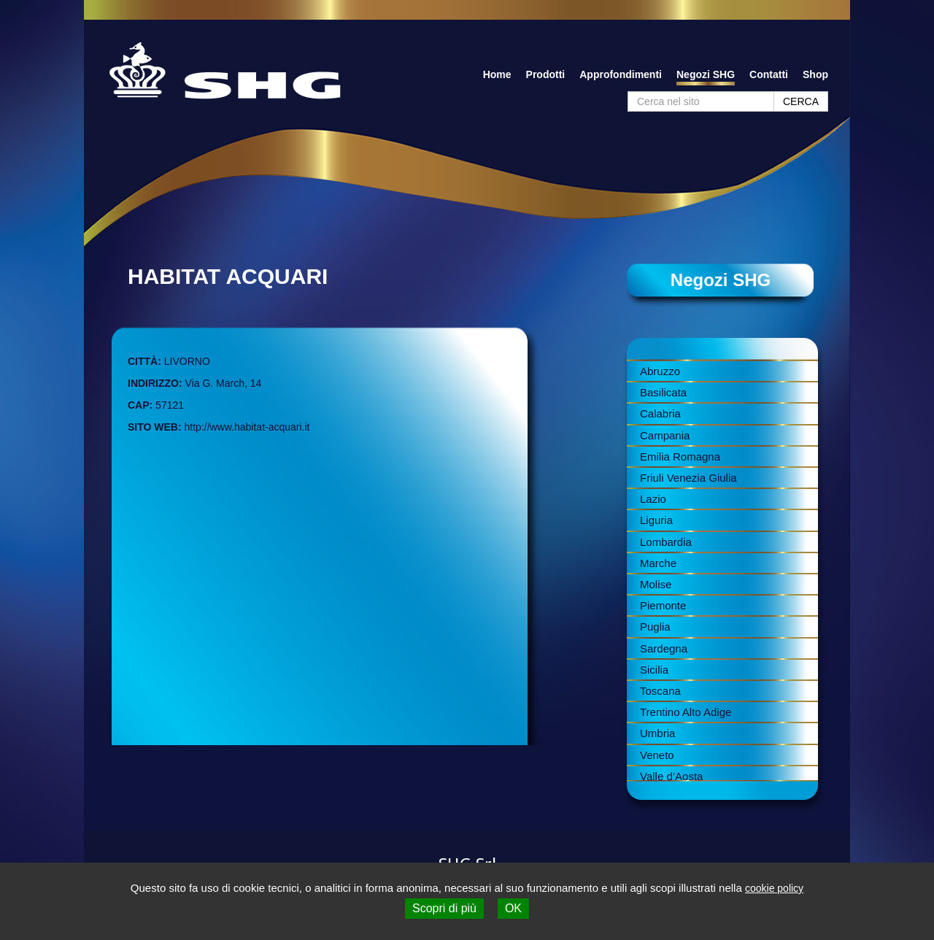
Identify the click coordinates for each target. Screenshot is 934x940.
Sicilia (654, 669)
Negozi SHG (705, 74)
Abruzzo (660, 371)
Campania (665, 435)
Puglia (655, 626)
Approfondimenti (620, 74)
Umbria (657, 733)
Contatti (768, 74)
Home (497, 74)
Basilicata (663, 392)
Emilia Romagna (680, 456)
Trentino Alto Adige (685, 712)
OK (513, 908)
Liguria (656, 520)
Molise (655, 584)
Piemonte (663, 605)
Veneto (657, 755)
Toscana (660, 691)
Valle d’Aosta (671, 776)
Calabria (660, 413)
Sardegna (663, 648)
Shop (815, 74)
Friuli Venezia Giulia (688, 477)
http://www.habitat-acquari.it (247, 427)
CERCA (801, 101)
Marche (658, 563)
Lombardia (666, 542)
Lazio (653, 499)
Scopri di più (444, 908)
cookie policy (774, 888)
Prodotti (546, 74)
